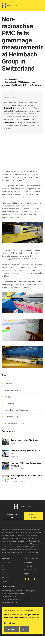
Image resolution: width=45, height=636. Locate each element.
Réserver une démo (12, 516)
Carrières (28, 566)
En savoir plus (9, 623)
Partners (5, 577)
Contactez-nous (34, 516)
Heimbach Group (11, 108)
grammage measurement (15, 390)
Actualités (28, 562)
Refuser (12, 629)
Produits (5, 566)
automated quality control (15, 423)
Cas (3, 570)
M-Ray (7, 397)
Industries (6, 558)
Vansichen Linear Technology (16, 410)
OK (24, 629)
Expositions (28, 574)
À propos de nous (31, 558)
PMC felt (8, 383)
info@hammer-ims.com (15, 593)
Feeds (4, 581)
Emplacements (30, 570)
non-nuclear (10, 403)
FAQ (3, 574)
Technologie (6, 562)
